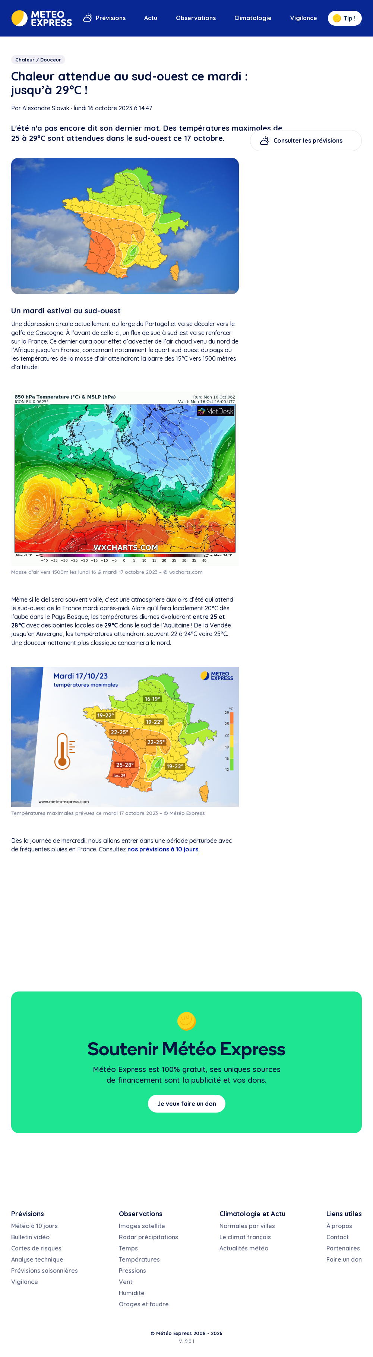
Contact (337, 1237)
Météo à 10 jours (34, 1226)
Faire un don (344, 1259)
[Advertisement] (306, 205)
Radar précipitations (148, 1237)
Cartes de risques (36, 1248)
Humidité (132, 1293)
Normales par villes (247, 1226)
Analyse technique (37, 1259)
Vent (125, 1281)
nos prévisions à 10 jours (162, 849)
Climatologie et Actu (252, 1213)
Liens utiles (344, 1213)
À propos (339, 1226)
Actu (150, 18)
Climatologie (253, 18)
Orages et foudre (144, 1304)
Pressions (132, 1270)
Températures (139, 1259)
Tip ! (344, 18)
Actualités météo (243, 1248)
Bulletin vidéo (30, 1237)
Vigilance (303, 18)
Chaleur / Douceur (38, 60)
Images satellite (142, 1226)
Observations (196, 18)
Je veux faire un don (186, 1103)
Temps (128, 1248)
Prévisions (111, 18)
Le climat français (245, 1237)
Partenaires (343, 1248)
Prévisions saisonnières (44, 1270)
